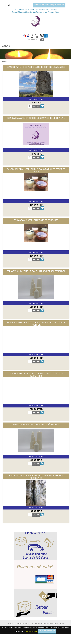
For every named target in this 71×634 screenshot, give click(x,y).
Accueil (4, 61)
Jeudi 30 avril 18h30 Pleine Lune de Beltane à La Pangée (35, 9)
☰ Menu (6, 46)
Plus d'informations (31, 631)
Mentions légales (52, 623)
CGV (31, 623)
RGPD (62, 623)
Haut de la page (40, 623)
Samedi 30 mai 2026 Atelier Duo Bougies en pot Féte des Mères (35, 12)
